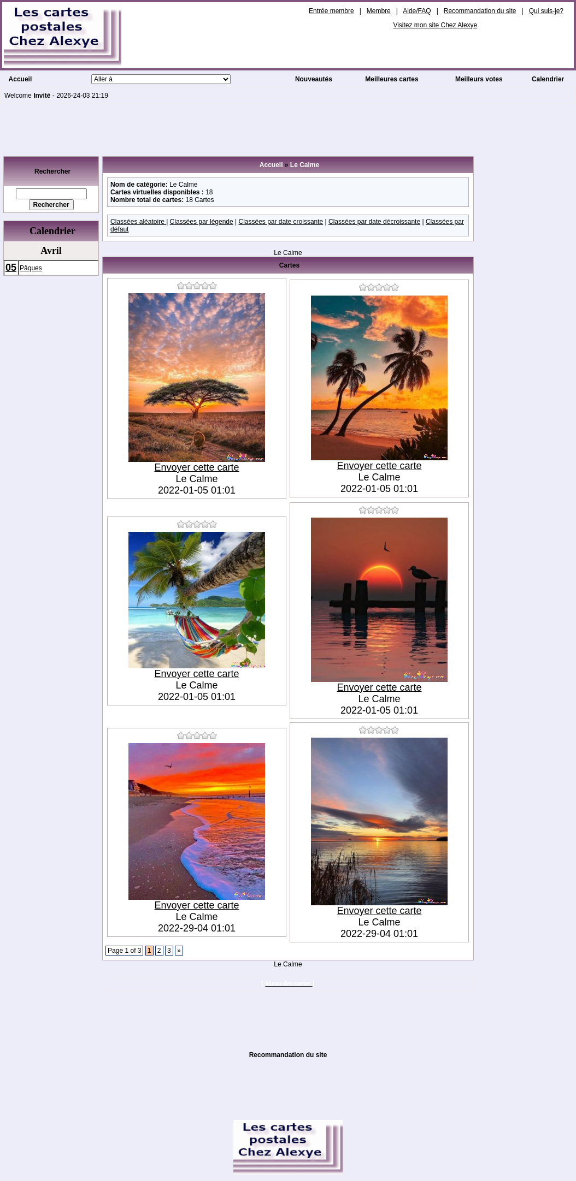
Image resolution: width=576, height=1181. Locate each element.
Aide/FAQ (417, 11)
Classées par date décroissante (374, 221)
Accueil (20, 79)
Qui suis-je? (546, 11)
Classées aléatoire (138, 221)
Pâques (31, 268)
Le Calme (304, 165)
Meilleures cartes (391, 79)
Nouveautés (313, 79)
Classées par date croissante (280, 221)
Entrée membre (331, 11)
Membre (379, 11)
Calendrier (548, 79)
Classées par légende (201, 221)
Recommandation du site (480, 11)
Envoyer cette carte (197, 467)
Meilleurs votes (479, 79)
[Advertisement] (288, 128)
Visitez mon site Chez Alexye (435, 25)
